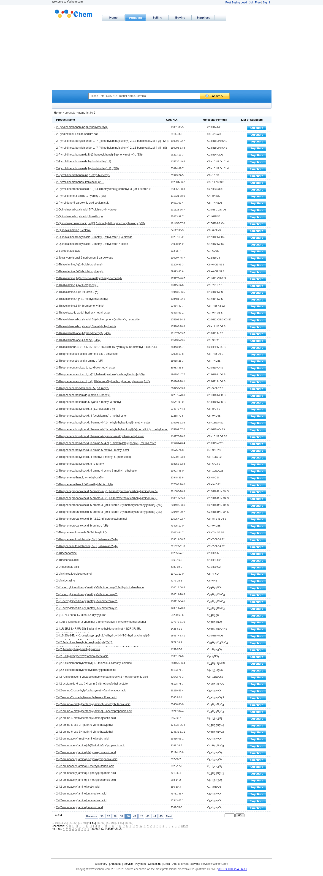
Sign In (267, 2)
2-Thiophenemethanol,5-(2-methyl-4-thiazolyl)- (84, 484)
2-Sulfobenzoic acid (68, 250)
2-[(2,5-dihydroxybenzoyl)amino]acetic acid (82, 656)
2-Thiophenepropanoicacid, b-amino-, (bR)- (82, 525)
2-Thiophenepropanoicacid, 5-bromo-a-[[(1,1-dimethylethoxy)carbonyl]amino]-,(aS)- (106, 498)
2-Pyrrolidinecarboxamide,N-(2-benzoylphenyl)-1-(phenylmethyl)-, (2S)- (99, 154)
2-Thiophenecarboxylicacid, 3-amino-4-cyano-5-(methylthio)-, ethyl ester (100, 436)
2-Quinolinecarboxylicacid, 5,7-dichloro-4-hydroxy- (86, 209)
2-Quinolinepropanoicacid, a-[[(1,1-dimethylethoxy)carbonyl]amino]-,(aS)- (100, 223)
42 (141, 816)
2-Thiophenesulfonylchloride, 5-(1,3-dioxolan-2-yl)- (87, 546)
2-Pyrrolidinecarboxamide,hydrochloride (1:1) (83, 161)
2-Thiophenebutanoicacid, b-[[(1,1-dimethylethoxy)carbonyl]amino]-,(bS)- (100, 374)
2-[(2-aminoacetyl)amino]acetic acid (78, 786)
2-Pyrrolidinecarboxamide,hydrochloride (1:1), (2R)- (87, 168)
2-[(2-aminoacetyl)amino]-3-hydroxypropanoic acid (86, 759)
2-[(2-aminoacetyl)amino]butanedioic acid (81, 793)
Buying (180, 17)
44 (154, 816)
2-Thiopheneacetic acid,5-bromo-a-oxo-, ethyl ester (87, 353)
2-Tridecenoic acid (67, 560)
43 (147, 816)
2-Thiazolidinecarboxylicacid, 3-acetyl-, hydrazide (86, 326)
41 (134, 816)
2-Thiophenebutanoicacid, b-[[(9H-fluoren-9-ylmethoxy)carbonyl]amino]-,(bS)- (103, 381)
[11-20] (64, 822)
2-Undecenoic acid (67, 566)
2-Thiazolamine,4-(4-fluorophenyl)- (77, 285)
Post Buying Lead (236, 2)
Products (135, 17)
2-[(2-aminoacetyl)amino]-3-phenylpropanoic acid (86, 773)
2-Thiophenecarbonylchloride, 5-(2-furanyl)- (82, 388)
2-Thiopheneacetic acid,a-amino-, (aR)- (80, 360)
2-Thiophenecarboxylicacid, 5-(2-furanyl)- (81, 463)
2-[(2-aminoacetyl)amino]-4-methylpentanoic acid (86, 779)
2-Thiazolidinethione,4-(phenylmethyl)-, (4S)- (83, 333)
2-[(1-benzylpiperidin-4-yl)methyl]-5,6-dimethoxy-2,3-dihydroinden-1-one (100, 587)
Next (169, 816)
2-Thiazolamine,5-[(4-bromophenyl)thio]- (80, 305)
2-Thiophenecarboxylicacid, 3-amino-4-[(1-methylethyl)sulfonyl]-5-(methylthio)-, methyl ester (112, 429)
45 (161, 816)
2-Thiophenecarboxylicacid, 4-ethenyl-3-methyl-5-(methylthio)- (94, 456)
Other (184, 826)
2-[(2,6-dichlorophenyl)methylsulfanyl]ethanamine (86, 669)
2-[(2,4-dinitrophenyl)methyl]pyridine (78, 649)
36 (101, 816)
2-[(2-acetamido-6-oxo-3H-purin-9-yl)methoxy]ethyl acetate (92, 683)
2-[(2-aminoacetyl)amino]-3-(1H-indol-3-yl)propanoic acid (90, 745)
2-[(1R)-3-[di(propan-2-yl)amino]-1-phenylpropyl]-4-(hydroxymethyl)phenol (101, 621)
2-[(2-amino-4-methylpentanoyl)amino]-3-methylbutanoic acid (93, 704)
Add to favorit (180, 863)
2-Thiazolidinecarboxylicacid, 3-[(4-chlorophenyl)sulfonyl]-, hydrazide (98, 319)
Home (113, 17)
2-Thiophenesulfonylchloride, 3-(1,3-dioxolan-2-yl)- (87, 539)
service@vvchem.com (214, 863)
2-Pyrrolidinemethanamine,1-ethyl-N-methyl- (83, 175)
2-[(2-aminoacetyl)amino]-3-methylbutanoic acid (85, 766)
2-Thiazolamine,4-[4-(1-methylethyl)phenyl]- (82, 298)
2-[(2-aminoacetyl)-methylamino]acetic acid (82, 738)
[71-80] (119, 822)
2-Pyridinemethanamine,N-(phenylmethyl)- (82, 127)
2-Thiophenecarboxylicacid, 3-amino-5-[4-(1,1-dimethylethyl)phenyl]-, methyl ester (106, 443)
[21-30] (73, 822)
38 (115, 816)
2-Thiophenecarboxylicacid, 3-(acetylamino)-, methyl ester (91, 415)
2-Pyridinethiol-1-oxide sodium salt (77, 134)
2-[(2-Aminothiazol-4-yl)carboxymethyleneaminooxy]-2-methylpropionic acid (102, 676)
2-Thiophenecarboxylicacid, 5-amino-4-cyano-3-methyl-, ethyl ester (97, 470)
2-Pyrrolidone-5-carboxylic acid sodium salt (82, 202)
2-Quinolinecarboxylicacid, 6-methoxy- (79, 216)
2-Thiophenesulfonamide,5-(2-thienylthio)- (81, 532)
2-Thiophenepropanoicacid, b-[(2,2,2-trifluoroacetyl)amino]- (92, 518)
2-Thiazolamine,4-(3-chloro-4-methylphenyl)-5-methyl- (89, 278)
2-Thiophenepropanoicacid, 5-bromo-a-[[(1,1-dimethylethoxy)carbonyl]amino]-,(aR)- (107, 491)
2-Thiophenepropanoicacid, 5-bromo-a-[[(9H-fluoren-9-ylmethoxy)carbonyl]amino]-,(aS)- (109, 511)
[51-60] (101, 822)
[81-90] (129, 822)
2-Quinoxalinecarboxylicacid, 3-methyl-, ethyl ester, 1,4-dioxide (94, 237)
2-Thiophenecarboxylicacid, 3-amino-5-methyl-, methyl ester (92, 450)
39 (121, 816)
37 (108, 816)
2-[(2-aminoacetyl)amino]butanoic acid (79, 807)
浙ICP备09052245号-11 (232, 869)
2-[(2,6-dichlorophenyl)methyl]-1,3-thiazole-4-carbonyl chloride (94, 663)
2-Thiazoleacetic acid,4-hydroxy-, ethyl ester (83, 312)
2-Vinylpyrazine (65, 580)
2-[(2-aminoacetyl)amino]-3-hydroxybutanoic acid (86, 752)
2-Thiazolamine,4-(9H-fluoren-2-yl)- (77, 292)
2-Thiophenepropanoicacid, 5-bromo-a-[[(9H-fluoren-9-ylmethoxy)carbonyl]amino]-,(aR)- (109, 505)
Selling (157, 17)
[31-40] (82, 822)
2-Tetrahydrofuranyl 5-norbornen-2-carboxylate (84, 257)
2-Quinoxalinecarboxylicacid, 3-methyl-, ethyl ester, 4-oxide (92, 244)
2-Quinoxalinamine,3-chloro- (73, 230)
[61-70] (110, 822)
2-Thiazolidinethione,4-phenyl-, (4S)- (78, 340)
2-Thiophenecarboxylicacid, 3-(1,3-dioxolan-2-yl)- (86, 408)
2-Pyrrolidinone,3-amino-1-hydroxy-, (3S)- (81, 195)
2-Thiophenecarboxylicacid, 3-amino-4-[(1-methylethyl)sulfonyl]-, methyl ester (103, 422)
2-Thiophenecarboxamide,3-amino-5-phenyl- (83, 395)
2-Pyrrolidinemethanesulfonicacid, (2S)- (80, 182)
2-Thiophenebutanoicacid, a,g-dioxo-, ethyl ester (85, 367)
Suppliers (203, 17)
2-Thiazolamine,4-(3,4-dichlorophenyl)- (79, 271)
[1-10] (55, 822)
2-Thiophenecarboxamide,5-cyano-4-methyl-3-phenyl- (89, 402)
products (70, 112)
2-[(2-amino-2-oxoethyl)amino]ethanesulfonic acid (86, 697)
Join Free (255, 2)
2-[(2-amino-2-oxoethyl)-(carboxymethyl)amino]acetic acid (91, 690)
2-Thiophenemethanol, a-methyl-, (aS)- (80, 477)
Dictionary (101, 863)
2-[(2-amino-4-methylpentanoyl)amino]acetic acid (86, 718)
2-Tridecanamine (66, 553)
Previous (91, 816)
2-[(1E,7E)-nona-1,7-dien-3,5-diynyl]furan (81, 615)
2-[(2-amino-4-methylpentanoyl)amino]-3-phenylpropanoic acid (94, 711)
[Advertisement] (161, 56)
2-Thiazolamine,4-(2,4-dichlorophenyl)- (79, 264)
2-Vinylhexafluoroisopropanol (74, 573)
